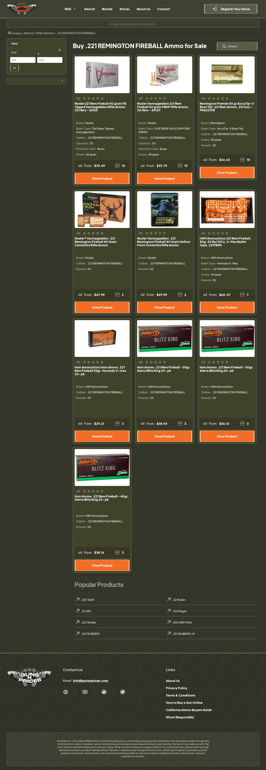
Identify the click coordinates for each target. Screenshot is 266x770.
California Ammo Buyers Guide (189, 710)
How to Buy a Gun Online (184, 702)
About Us (173, 681)
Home (14, 33)
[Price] (25, 52)
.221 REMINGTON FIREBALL (76, 33)
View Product (102, 178)
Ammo (28, 33)
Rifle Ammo (44, 33)
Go (14, 67)
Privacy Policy (176, 688)
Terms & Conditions (180, 695)
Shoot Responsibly (180, 717)
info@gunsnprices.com (90, 680)
